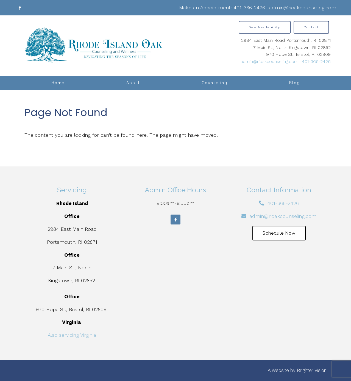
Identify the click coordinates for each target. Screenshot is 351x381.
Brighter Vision (312, 370)
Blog (294, 83)
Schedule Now (279, 233)
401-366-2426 (249, 7)
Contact (311, 27)
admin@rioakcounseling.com (302, 7)
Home (58, 83)
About (133, 83)
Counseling (214, 83)
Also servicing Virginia (72, 335)
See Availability (264, 27)
